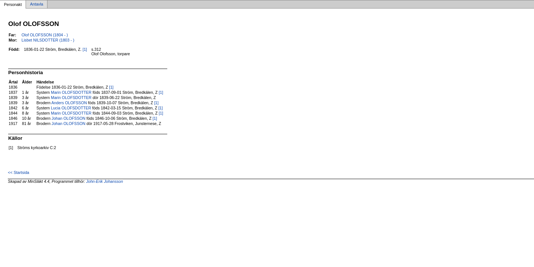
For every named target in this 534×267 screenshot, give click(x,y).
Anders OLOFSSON (69, 102)
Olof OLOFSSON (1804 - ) (45, 35)
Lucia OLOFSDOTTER (71, 108)
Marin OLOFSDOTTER (71, 92)
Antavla (36, 4)
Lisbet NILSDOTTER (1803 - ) (48, 40)
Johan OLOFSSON (68, 118)
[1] (85, 49)
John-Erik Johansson (104, 181)
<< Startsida (18, 172)
